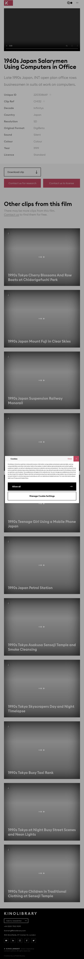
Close (70, 459)
